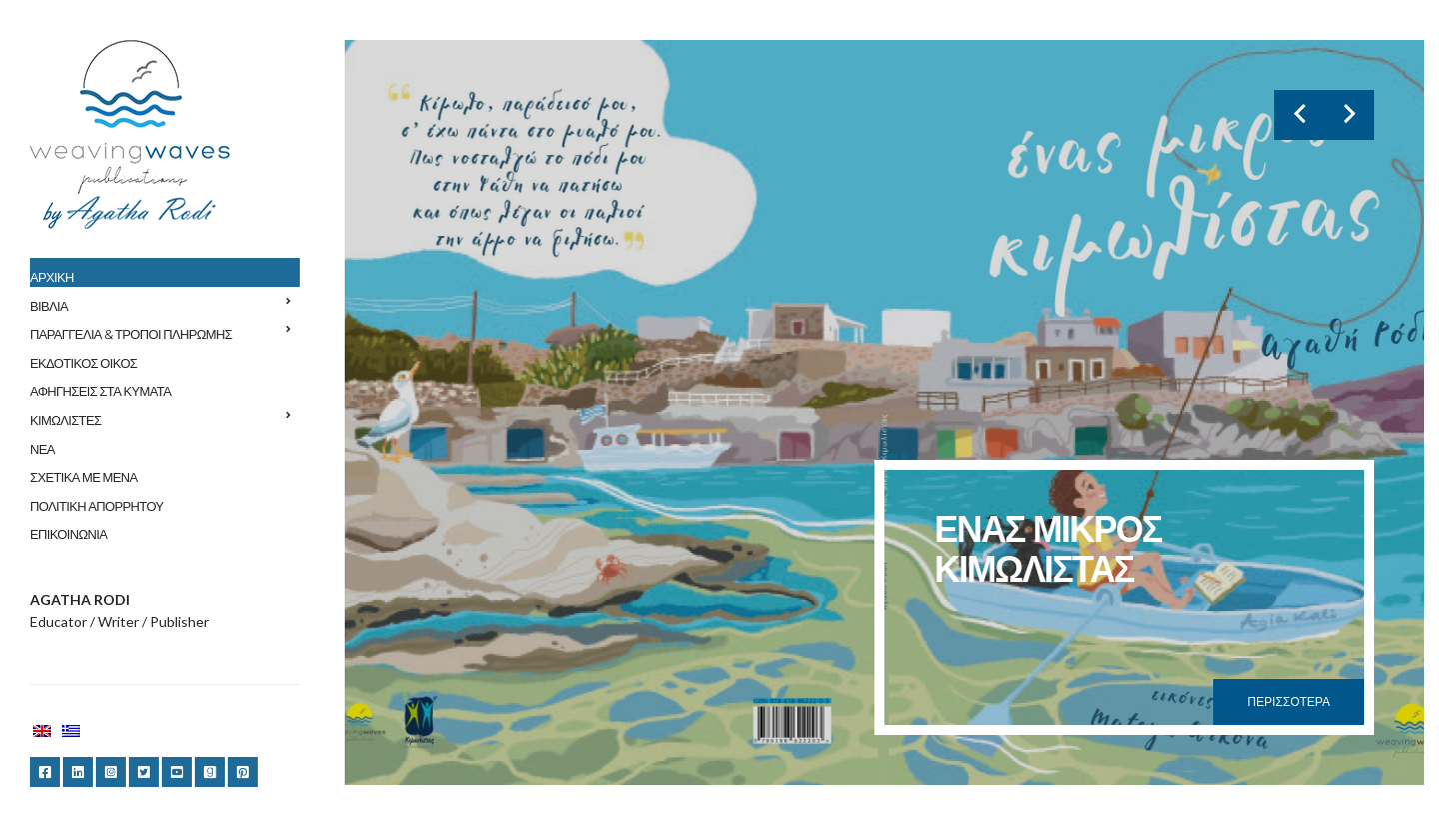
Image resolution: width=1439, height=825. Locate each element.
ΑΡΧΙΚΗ (52, 277)
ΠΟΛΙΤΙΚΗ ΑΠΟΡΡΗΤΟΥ (96, 506)
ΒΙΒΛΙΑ (49, 306)
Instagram (111, 772)
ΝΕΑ (42, 449)
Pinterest (243, 772)
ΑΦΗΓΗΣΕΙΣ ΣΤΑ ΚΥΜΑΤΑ (100, 391)
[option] (884, 412)
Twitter (144, 772)
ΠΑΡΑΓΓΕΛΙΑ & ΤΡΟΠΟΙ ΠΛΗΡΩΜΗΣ (131, 334)
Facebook (45, 772)
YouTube (177, 772)
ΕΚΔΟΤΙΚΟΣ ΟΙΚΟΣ (83, 363)
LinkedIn (78, 772)
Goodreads (210, 772)
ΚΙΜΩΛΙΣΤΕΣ (65, 420)
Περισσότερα (1288, 701)
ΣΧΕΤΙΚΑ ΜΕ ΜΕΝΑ (84, 477)
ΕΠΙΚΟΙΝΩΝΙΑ (68, 534)
